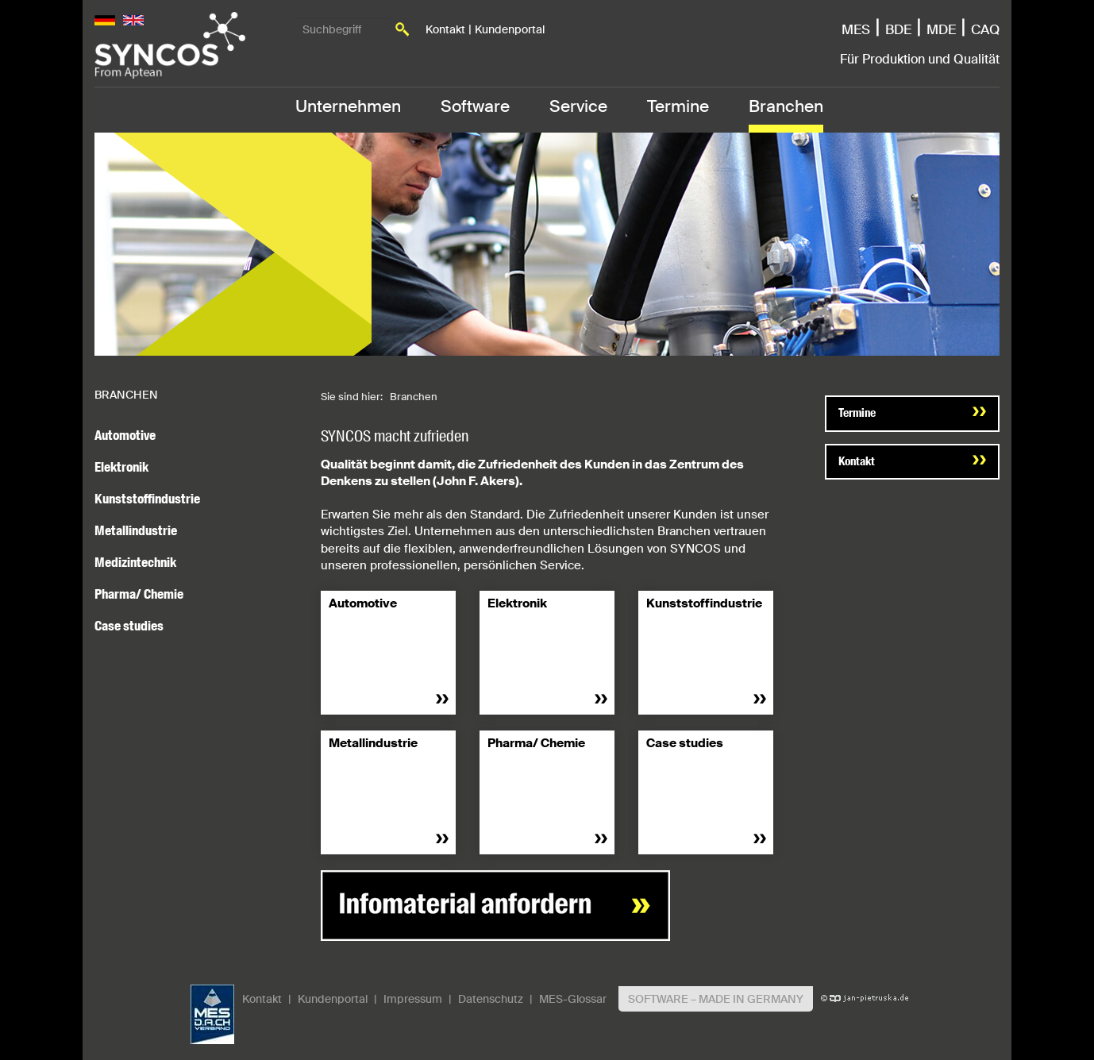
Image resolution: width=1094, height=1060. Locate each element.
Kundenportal (510, 29)
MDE (941, 29)
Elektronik (121, 467)
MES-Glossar (573, 999)
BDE (898, 29)
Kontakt (445, 29)
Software (475, 106)
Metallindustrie (135, 530)
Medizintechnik (135, 562)
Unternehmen (348, 106)
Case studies (129, 625)
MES (856, 29)
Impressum (412, 999)
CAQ (985, 29)
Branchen (786, 106)
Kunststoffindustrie (147, 498)
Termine (678, 106)
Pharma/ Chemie (138, 594)
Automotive (125, 435)
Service (578, 106)
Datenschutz (490, 999)
